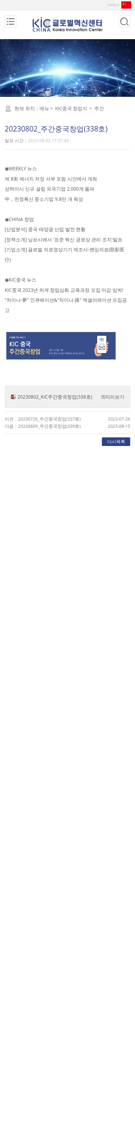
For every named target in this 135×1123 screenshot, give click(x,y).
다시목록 (116, 441)
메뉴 (44, 108)
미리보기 (114, 396)
